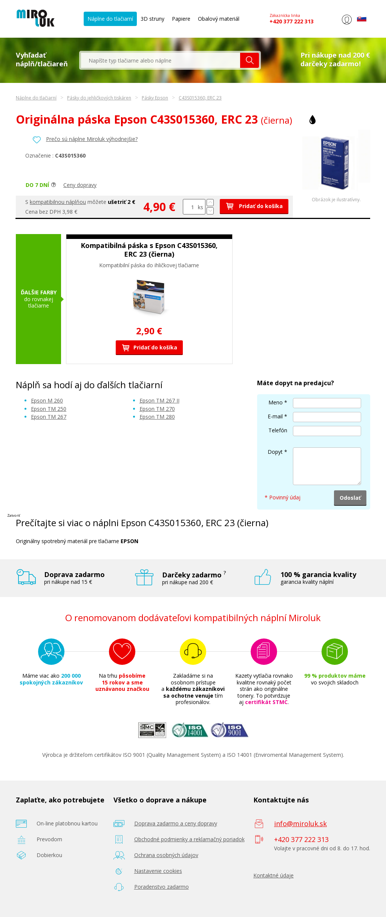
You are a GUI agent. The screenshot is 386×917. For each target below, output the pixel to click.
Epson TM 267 (48, 416)
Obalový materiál (218, 18)
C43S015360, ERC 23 (200, 98)
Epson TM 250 (48, 408)
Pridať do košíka (254, 206)
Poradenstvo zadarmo (161, 886)
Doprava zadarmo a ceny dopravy (175, 823)
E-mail (275, 416)
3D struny (152, 18)
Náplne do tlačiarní (110, 18)
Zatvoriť (13, 515)
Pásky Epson (155, 98)
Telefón (277, 430)
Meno (275, 402)
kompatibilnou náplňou (58, 201)
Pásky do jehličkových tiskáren (99, 98)
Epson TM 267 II (159, 400)
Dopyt (275, 451)
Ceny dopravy (79, 184)
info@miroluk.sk (300, 823)
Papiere (181, 18)
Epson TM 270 (157, 408)
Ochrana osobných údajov (166, 855)
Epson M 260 (47, 400)
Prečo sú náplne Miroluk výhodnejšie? (92, 138)
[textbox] (160, 60)
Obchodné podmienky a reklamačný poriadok (189, 839)
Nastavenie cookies (158, 870)
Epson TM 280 (157, 416)
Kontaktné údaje (273, 875)
